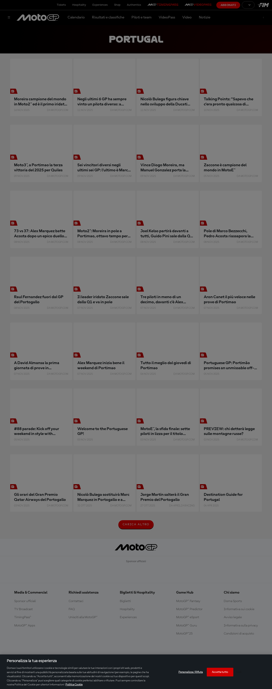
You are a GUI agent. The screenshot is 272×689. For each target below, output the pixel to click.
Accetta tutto (220, 672)
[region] (136, 671)
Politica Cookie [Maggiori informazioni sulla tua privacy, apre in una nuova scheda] (74, 684)
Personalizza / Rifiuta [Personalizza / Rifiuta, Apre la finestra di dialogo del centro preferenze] (190, 672)
